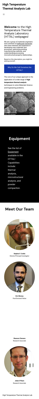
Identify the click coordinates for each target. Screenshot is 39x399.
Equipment (13, 151)
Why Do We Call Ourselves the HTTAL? (19, 68)
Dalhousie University (24, 44)
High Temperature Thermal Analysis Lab (17, 395)
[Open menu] (3, 14)
